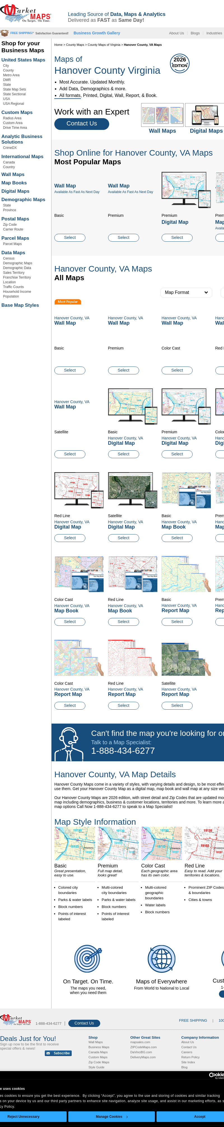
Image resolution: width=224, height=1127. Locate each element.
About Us (176, 33)
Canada (9, 162)
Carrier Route (13, 229)
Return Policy (190, 1057)
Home (58, 44)
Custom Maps (16, 112)
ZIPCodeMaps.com (143, 1047)
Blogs (195, 33)
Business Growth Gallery (97, 33)
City (6, 66)
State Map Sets (14, 89)
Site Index (188, 1062)
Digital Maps (15, 191)
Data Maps (13, 252)
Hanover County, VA (125, 438)
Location (9, 282)
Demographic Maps (23, 199)
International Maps (22, 156)
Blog (184, 1067)
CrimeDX (10, 148)
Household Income (17, 292)
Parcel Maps (15, 238)
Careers (186, 1052)
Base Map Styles (20, 305)
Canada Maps (98, 1052)
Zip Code (10, 225)
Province (9, 210)
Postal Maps (15, 219)
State (7, 85)
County (8, 70)
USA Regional (13, 104)
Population (11, 296)
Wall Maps (13, 174)
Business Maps (98, 1047)
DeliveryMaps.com (143, 1057)
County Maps (75, 44)
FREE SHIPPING (193, 1020)
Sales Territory (13, 273)
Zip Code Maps (98, 1062)
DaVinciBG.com (141, 1052)
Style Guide (96, 1067)
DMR (7, 80)
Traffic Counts (13, 287)
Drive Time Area (15, 128)
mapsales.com (140, 1042)
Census (9, 258)
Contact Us (82, 123)
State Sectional (14, 94)
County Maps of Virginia (104, 44)
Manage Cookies (112, 1117)
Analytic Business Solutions (21, 139)
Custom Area (12, 123)
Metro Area (11, 75)
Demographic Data (17, 268)
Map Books (14, 183)
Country (9, 167)
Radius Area (12, 118)
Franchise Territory (17, 277)
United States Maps (23, 60)
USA (6, 99)
